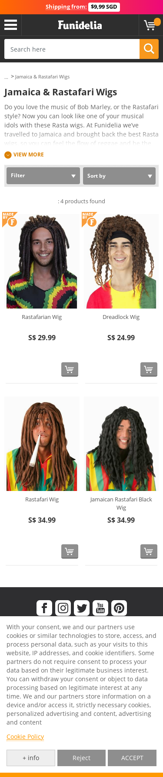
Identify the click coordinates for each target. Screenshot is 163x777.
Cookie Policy (25, 736)
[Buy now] (69, 369)
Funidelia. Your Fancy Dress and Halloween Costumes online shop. (80, 25)
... (6, 77)
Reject (81, 758)
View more (28, 154)
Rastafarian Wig (42, 317)
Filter (18, 175)
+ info (31, 758)
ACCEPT (132, 758)
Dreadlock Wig (121, 317)
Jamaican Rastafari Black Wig (121, 503)
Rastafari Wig (42, 499)
